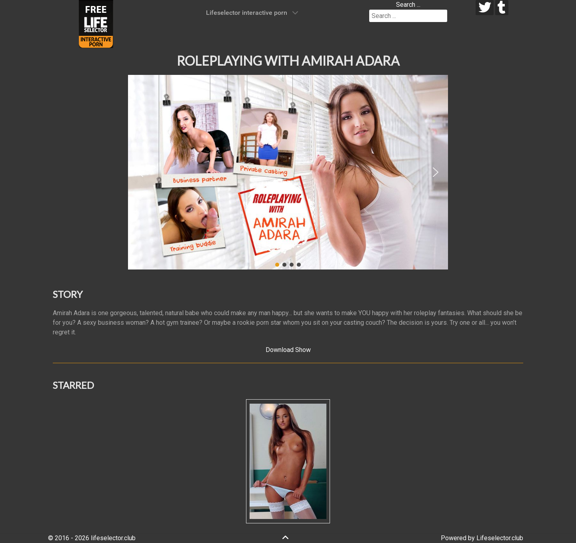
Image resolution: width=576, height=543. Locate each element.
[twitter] (485, 7)
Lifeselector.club (499, 538)
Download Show (288, 350)
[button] (140, 172)
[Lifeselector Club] (96, 23)
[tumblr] (501, 7)
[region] (288, 172)
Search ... (408, 4)
